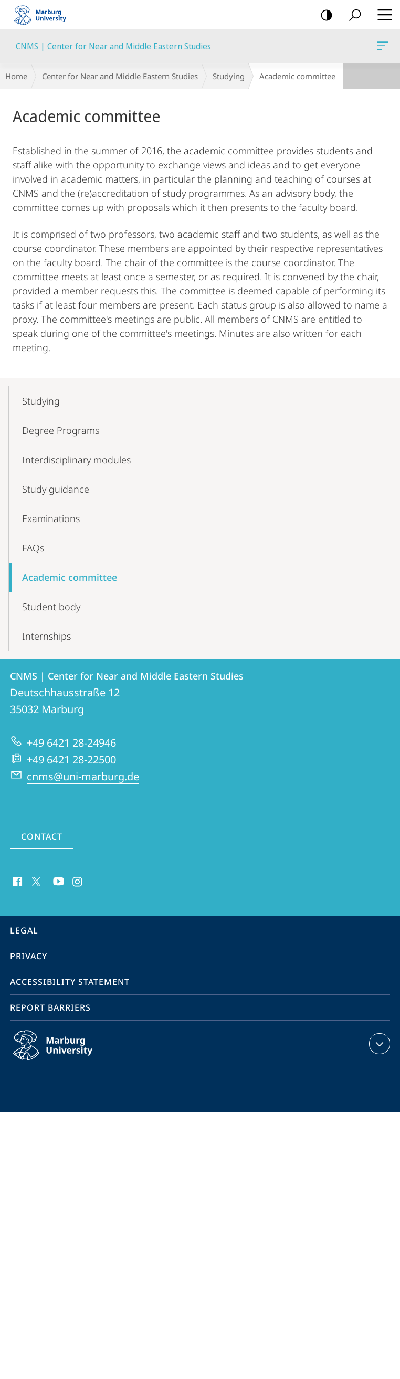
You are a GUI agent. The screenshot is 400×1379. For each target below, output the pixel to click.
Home (16, 76)
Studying (229, 76)
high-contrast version (323, 15)
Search (351, 15)
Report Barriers (50, 1007)
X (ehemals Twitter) (34, 880)
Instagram (78, 882)
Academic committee (69, 577)
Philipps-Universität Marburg (64, 1053)
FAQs (33, 548)
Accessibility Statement (70, 982)
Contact (41, 836)
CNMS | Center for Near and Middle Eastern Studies (381, 47)
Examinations (51, 518)
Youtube (57, 882)
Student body (51, 606)
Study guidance (55, 489)
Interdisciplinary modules (76, 459)
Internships (46, 636)
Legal (24, 930)
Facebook (16, 882)
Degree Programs (60, 430)
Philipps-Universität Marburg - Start (45, 15)
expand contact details (378, 1044)
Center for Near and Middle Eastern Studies (120, 76)
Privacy (28, 956)
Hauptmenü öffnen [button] (381, 14)
